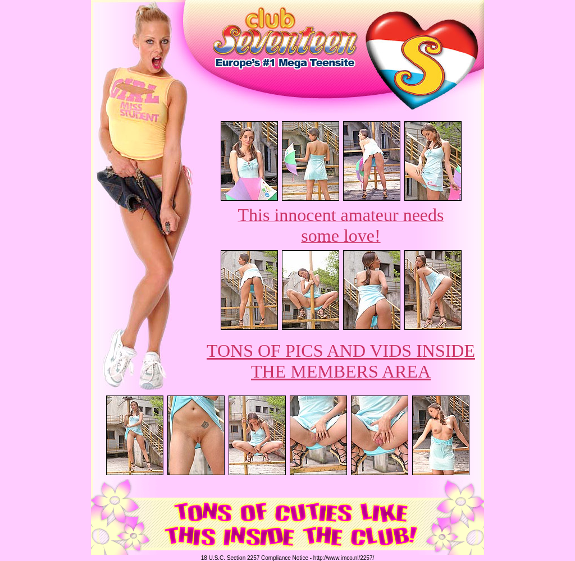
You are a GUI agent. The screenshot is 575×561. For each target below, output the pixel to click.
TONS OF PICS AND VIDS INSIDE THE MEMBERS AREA (341, 361)
